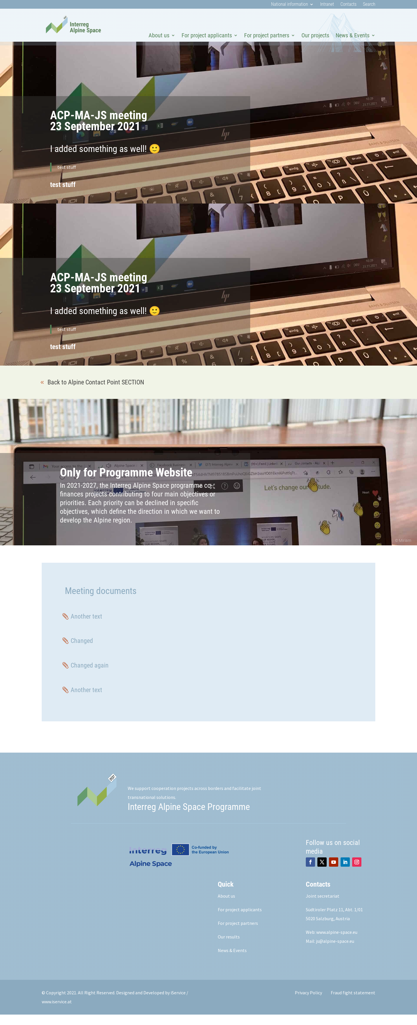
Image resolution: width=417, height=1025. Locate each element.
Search (369, 4)
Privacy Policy (308, 1003)
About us (159, 35)
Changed (82, 651)
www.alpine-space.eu (336, 942)
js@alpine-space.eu (335, 951)
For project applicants (207, 35)
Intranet (327, 4)
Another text (86, 626)
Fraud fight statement (353, 1003)
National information (289, 4)
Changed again (90, 675)
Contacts (348, 4)
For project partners (266, 35)
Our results (229, 947)
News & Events (353, 35)
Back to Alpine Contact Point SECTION (95, 392)
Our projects (315, 35)
